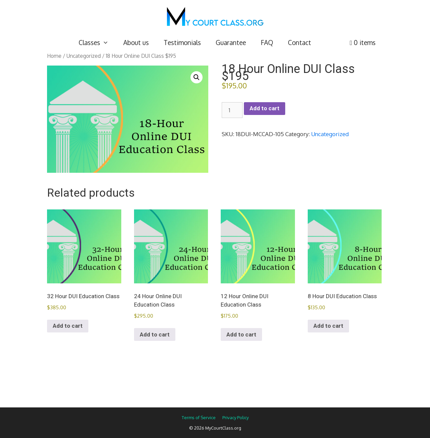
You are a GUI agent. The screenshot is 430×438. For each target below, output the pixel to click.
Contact (299, 42)
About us (136, 42)
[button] (196, 77)
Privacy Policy (235, 417)
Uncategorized (84, 55)
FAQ (267, 42)
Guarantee (231, 42)
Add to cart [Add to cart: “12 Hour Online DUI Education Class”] (241, 334)
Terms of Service (199, 417)
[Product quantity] (232, 110)
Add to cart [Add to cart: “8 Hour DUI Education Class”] (328, 325)
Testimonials (182, 42)
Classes (97, 42)
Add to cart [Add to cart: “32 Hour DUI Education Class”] (68, 325)
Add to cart (265, 108)
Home (54, 55)
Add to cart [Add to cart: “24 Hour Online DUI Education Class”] (155, 334)
